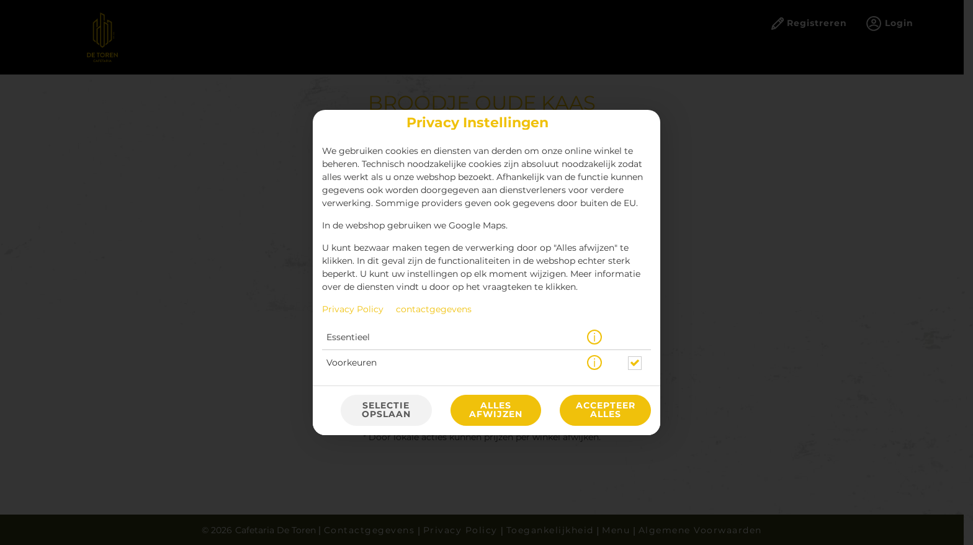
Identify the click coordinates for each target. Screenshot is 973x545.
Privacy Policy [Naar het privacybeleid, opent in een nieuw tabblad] (352, 309)
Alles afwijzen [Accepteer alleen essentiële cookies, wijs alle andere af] (495, 410)
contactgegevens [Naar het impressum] (434, 309)
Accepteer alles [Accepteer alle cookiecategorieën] (605, 410)
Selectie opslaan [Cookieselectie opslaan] (386, 410)
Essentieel (348, 337)
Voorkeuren (351, 363)
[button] (594, 337)
